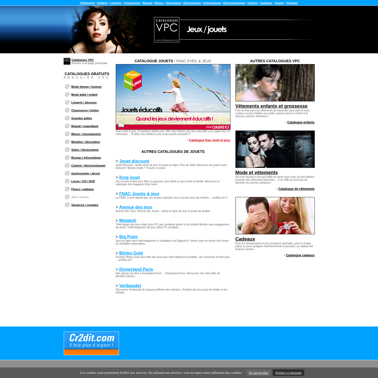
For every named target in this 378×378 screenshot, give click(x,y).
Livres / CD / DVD (83, 181)
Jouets (279, 2)
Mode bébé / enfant (84, 94)
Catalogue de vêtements (296, 189)
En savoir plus (258, 373)
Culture (253, 2)
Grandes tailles (81, 118)
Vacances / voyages (84, 204)
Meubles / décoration (85, 141)
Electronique (192, 2)
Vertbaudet (130, 285)
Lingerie (115, 2)
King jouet (129, 177)
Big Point (128, 237)
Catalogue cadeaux (300, 255)
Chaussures (132, 2)
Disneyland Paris (136, 269)
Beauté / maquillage (84, 126)
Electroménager (234, 2)
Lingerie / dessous (84, 102)
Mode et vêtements (256, 172)
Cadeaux (266, 2)
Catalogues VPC (83, 59)
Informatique (212, 2)
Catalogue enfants (300, 122)
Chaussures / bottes (85, 110)
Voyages (292, 2)
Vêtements (87, 2)
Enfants (102, 2)
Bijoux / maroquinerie (86, 134)
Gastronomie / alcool (85, 173)
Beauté (148, 2)
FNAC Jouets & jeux (139, 193)
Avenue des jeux (135, 207)
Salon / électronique (85, 149)
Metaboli (127, 220)
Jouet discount (134, 161)
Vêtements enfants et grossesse (271, 106)
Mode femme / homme (86, 86)
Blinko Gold (131, 253)
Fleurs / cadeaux (82, 189)
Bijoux (159, 2)
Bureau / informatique (86, 157)
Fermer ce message (288, 373)
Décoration (173, 2)
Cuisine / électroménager (88, 165)
